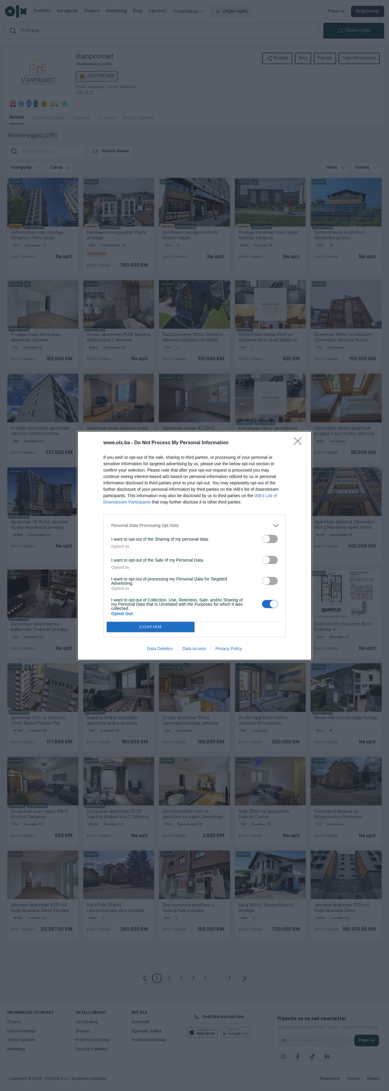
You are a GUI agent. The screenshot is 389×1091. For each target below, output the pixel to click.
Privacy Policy (228, 648)
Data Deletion (160, 648)
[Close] (299, 443)
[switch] (270, 539)
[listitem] (194, 525)
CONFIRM (150, 627)
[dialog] (194, 545)
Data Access (194, 648)
